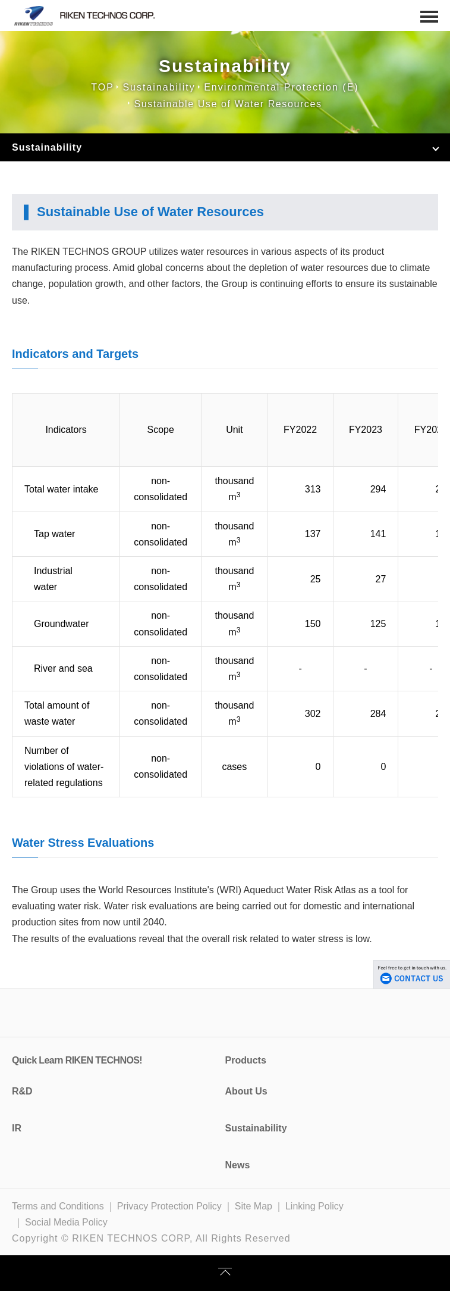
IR (16, 1128)
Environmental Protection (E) (281, 87)
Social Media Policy (66, 1222)
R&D (22, 1091)
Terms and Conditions (58, 1206)
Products (245, 1060)
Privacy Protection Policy (169, 1206)
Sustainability (158, 87)
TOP (102, 87)
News (237, 1165)
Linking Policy (314, 1206)
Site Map (253, 1206)
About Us (246, 1091)
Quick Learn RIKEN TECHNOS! (77, 1060)
